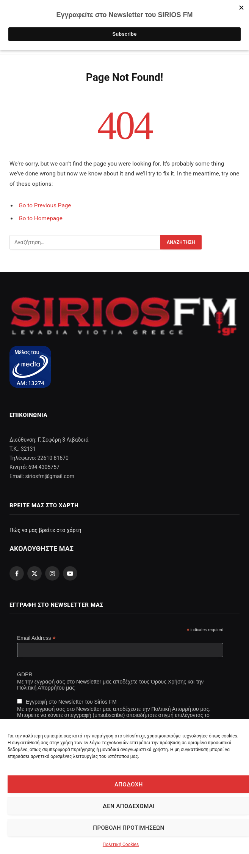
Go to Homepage (41, 218)
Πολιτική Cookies (121, 844)
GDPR (24, 674)
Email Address (36, 638)
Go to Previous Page (45, 205)
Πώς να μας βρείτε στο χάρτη (45, 530)
